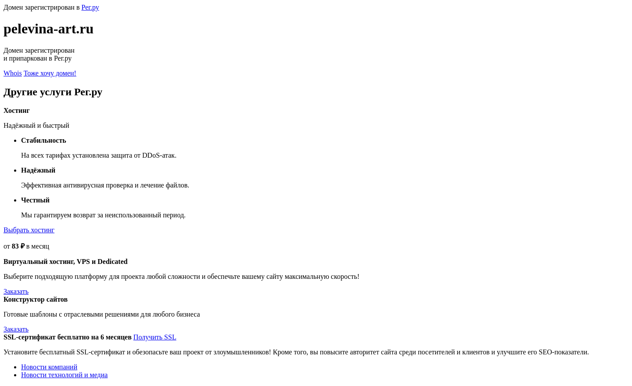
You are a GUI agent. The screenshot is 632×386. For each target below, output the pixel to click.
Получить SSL (154, 337)
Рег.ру (90, 7)
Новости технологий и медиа (64, 375)
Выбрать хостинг (29, 230)
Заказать (16, 291)
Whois (13, 73)
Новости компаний (49, 367)
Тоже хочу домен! (50, 73)
